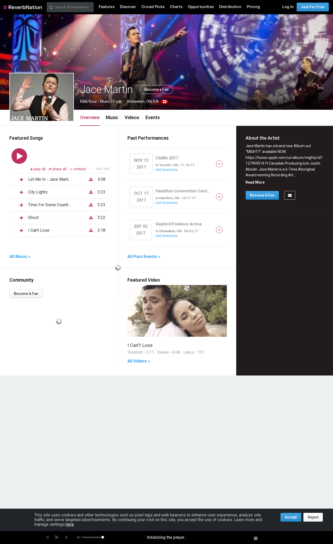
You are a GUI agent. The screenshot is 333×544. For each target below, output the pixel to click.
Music (112, 117)
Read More (255, 182)
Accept (291, 517)
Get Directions (167, 169)
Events (152, 117)
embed (77, 169)
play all (40, 169)
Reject (313, 517)
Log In (288, 7)
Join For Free (312, 7)
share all (58, 169)
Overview (90, 117)
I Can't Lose (140, 345)
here (70, 524)
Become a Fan (156, 89)
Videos (132, 117)
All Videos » (138, 361)
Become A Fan (26, 294)
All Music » (19, 256)
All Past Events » (143, 256)
